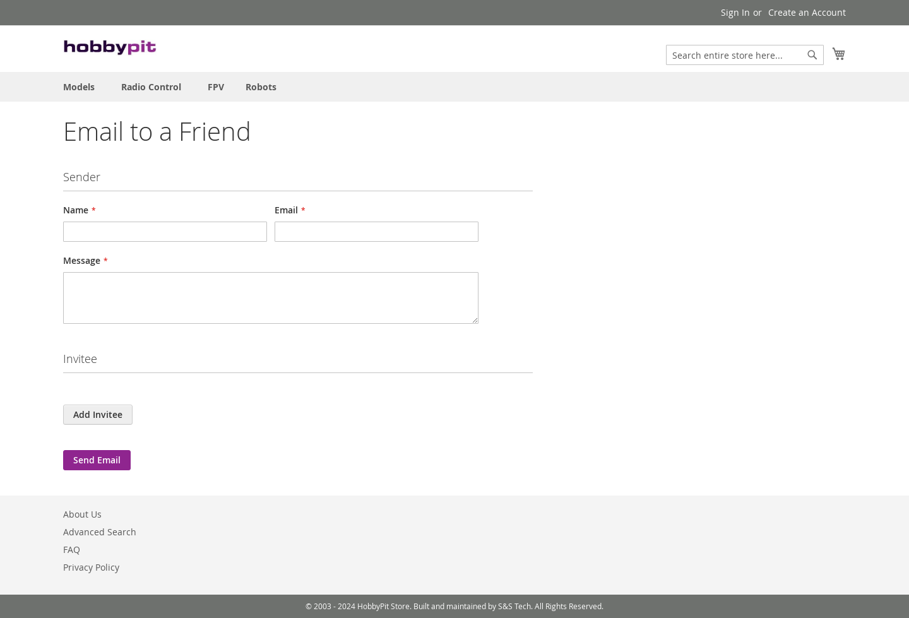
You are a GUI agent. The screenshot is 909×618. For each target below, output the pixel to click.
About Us (82, 514)
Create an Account (807, 12)
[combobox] (745, 55)
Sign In (735, 12)
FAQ (71, 550)
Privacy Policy (91, 567)
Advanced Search (99, 532)
